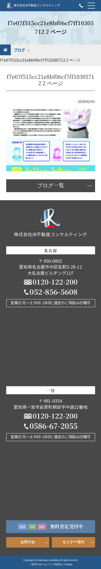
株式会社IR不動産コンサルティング (33, 6)
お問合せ (27, 542)
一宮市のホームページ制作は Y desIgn (50, 564)
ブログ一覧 (50, 186)
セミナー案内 (73, 542)
